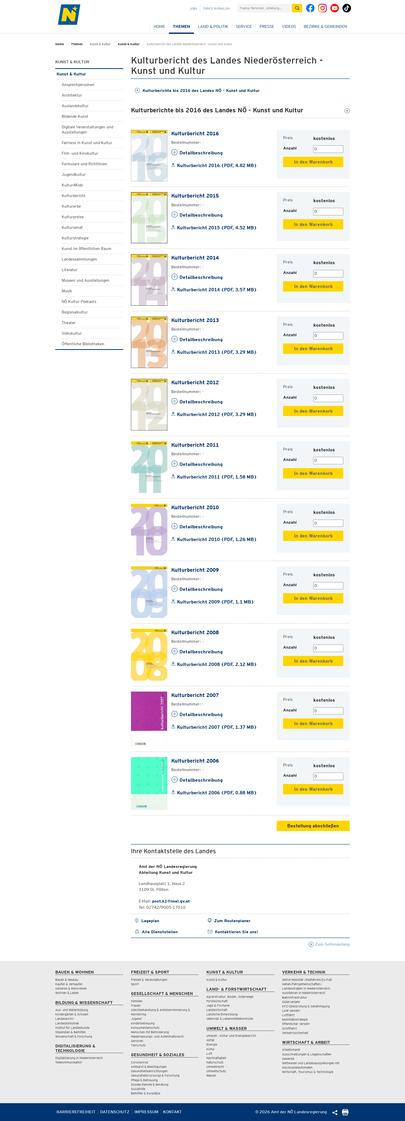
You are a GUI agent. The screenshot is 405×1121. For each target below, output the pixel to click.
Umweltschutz (216, 1071)
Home (159, 26)
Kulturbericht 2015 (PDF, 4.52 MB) (217, 227)
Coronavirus (139, 1062)
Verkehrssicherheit (295, 1033)
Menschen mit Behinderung (150, 1032)
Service (244, 26)
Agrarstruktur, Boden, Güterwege (229, 997)
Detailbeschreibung (201, 152)
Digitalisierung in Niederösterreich (79, 1058)
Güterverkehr (291, 1002)
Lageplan (150, 920)
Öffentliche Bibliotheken (83, 344)
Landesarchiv (64, 1019)
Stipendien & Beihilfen (70, 1032)
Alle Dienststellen (160, 931)
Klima (210, 1049)
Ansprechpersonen (78, 84)
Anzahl (290, 148)
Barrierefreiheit (76, 1111)
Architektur (72, 95)
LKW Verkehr (291, 1011)
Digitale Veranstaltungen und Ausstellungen (87, 130)
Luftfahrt (288, 1015)
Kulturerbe (71, 206)
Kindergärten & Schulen (71, 1014)
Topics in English (216, 8)
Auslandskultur (75, 106)
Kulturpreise (73, 217)
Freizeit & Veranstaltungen (149, 980)
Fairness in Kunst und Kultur (87, 142)
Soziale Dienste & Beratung (149, 1084)
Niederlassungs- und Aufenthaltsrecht (157, 1036)
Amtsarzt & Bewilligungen (149, 1067)
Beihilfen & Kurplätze (145, 1093)
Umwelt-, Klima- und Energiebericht (231, 1036)
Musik (67, 291)
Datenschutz (115, 1111)
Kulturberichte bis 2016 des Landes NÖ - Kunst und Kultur (197, 90)
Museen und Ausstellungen (86, 280)
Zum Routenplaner (232, 920)
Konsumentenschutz (145, 1028)
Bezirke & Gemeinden (325, 26)
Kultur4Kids (72, 185)
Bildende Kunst (75, 116)
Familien (136, 1001)
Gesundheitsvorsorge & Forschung (155, 1075)
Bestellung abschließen (313, 825)
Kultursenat (72, 227)
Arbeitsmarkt (291, 1050)
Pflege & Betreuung (144, 1080)
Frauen (136, 1005)
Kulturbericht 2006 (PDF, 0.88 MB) (217, 792)
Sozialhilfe (138, 1089)
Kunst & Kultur (128, 44)
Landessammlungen (79, 259)
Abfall (210, 1040)
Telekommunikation (68, 1062)
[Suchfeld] (265, 8)
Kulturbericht (73, 195)
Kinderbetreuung (143, 1023)
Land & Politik (213, 26)
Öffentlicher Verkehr (296, 1024)
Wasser (211, 1075)
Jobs (193, 8)
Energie (211, 1044)
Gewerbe (288, 1059)
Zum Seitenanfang (329, 944)
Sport (135, 984)
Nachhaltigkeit (216, 1058)
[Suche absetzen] (297, 8)
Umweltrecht (215, 1067)
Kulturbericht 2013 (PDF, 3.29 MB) (217, 352)
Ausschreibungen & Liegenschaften (306, 1054)
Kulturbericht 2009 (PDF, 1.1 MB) (215, 602)
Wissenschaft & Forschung (73, 1036)
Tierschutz (138, 1045)
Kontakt (172, 1111)
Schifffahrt (289, 1028)
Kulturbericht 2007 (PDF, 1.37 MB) (217, 727)
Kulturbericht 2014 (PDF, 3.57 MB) (217, 289)
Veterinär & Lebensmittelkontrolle (229, 1019)
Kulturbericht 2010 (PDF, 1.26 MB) (217, 539)
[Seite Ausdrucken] (345, 1113)
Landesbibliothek (67, 1023)
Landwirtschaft (216, 1010)
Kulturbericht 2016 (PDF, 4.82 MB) (217, 165)
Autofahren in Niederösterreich (303, 993)
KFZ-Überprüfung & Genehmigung (306, 1006)
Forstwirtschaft (217, 1001)
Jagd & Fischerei (218, 1005)
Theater (69, 322)
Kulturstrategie (75, 238)
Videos (289, 26)
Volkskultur (72, 333)
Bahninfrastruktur (294, 997)
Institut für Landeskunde (72, 1028)
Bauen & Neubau (66, 980)
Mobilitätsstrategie (295, 1019)
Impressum (146, 1111)
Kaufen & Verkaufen (69, 984)
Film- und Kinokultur (80, 153)
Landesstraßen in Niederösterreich (306, 988)
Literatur (69, 270)
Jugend (136, 1019)
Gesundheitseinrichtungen (149, 1071)
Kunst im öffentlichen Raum (86, 248)
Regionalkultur (75, 312)
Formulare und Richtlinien (84, 164)
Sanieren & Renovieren (71, 988)
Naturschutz (214, 1062)
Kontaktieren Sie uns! (236, 931)
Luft (209, 1053)
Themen (181, 26)
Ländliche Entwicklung (222, 1014)
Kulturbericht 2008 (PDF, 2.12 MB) (217, 664)
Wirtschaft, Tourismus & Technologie (307, 1072)
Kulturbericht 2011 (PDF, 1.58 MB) (217, 477)
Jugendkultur (74, 174)
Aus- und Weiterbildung (71, 1010)
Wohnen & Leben (67, 993)
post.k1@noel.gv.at (171, 901)
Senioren (137, 1041)
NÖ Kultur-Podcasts (79, 301)
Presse (267, 26)
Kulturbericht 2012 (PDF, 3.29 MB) (217, 414)
